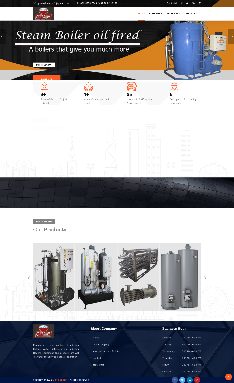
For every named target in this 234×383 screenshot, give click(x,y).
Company (155, 13)
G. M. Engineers (60, 379)
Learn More (47, 75)
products (97, 357)
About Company (101, 344)
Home (141, 13)
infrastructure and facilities (106, 351)
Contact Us (192, 13)
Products (173, 13)
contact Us (98, 364)
